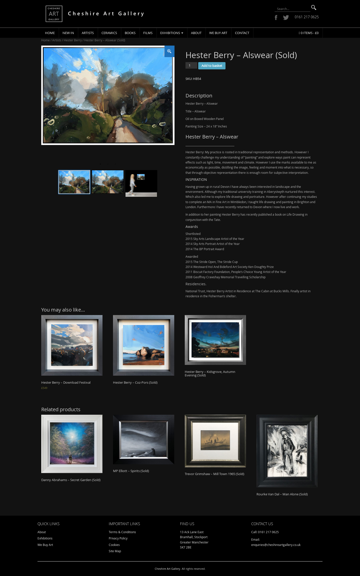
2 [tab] (107, 164)
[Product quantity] (191, 65)
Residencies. (196, 283)
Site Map (115, 551)
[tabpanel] (107, 95)
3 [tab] (115, 164)
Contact (242, 33)
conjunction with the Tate (203, 220)
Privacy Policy (118, 538)
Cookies (114, 545)
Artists (88, 33)
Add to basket (212, 65)
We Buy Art (218, 33)
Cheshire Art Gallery (167, 568)
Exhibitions (171, 33)
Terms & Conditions (122, 532)
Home (50, 33)
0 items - (308, 33)
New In (68, 33)
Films (147, 33)
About (196, 33)
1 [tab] (100, 164)
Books (130, 33)
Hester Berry (73, 40)
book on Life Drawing (289, 214)
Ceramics (109, 33)
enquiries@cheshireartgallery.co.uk (275, 545)
